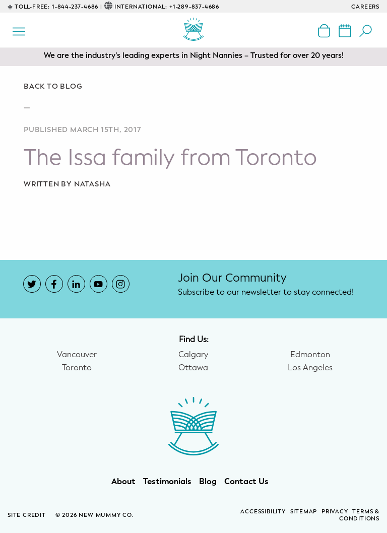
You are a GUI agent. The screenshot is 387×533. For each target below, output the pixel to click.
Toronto (77, 368)
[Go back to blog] (193, 86)
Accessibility (262, 511)
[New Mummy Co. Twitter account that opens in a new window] (32, 284)
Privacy (334, 511)
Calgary (193, 355)
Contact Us (246, 482)
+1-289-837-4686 (194, 7)
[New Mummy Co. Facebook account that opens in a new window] (54, 284)
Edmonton (310, 355)
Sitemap (303, 511)
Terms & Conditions (359, 515)
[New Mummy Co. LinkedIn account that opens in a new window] (76, 284)
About (123, 482)
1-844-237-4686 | (77, 7)
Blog (208, 482)
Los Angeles (310, 368)
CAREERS (365, 7)
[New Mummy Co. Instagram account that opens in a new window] (121, 284)
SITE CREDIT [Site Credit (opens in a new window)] (28, 515)
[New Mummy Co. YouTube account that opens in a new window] (98, 284)
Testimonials (167, 482)
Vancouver (77, 355)
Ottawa (193, 368)
